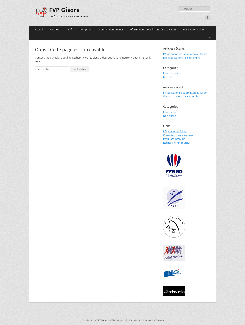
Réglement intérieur (175, 131)
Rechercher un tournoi (176, 142)
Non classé (169, 77)
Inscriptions (86, 29)
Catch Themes (156, 320)
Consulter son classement (178, 135)
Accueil (39, 29)
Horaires (55, 29)
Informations (170, 73)
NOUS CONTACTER (193, 29)
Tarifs (69, 29)
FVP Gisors (64, 10)
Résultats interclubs (175, 139)
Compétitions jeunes (111, 29)
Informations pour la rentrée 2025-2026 (153, 29)
